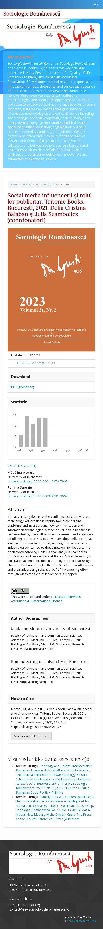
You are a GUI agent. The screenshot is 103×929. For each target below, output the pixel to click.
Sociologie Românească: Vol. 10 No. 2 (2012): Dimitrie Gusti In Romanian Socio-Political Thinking (52, 787)
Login (96, 4)
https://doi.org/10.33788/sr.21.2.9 (36, 363)
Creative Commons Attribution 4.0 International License (46, 598)
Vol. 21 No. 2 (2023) (46, 184)
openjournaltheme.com (83, 921)
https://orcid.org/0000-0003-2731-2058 (38, 496)
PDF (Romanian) (22, 387)
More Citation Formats (31, 736)
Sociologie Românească (31, 13)
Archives (27, 184)
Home (14, 184)
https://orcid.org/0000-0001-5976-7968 (38, 481)
